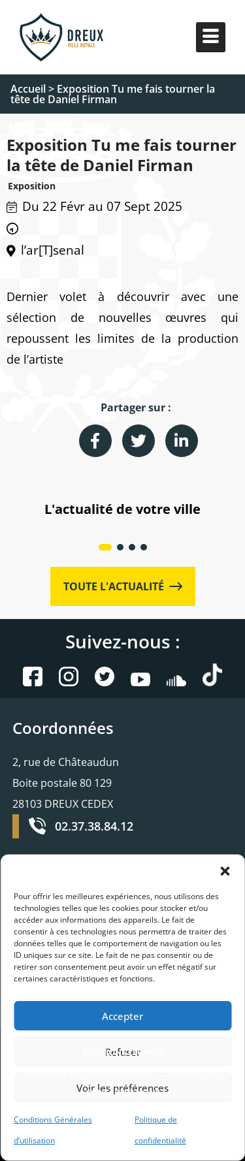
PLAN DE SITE (194, 1072)
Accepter (122, 1016)
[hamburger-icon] (210, 37)
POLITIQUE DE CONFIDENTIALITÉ (89, 1072)
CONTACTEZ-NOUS (123, 1092)
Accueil (28, 89)
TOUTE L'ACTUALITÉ (122, 586)
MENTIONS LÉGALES (122, 1052)
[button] (224, 871)
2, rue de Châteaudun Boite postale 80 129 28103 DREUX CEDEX (65, 783)
